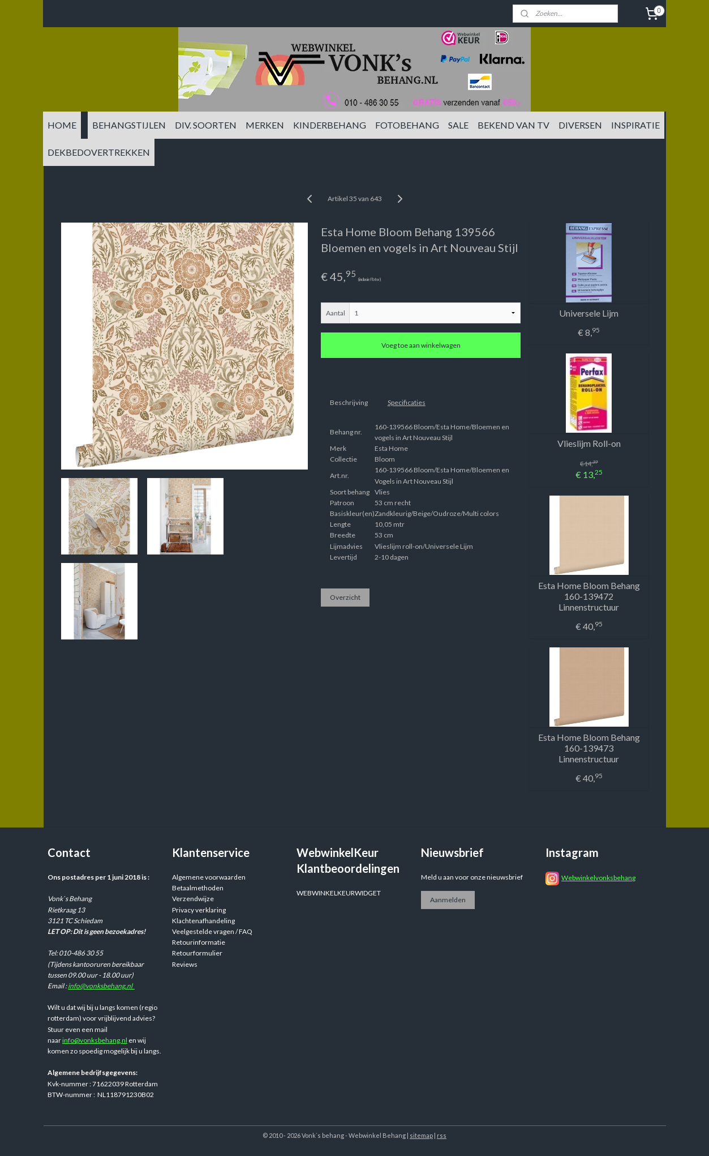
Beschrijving (348, 402)
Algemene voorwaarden (209, 877)
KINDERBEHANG (329, 125)
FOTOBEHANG (407, 125)
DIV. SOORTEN (206, 125)
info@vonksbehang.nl (101, 986)
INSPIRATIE (635, 125)
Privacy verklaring (199, 910)
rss (441, 1135)
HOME (62, 125)
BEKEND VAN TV (513, 125)
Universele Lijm (588, 313)
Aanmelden (448, 899)
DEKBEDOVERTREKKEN (99, 152)
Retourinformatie (198, 942)
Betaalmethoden (198, 888)
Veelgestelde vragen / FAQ (212, 931)
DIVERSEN (580, 125)
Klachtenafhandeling (203, 920)
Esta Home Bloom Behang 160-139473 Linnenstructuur (588, 748)
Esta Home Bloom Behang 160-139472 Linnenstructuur (588, 596)
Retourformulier (197, 953)
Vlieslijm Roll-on (588, 443)
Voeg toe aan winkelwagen (420, 345)
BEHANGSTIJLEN (129, 125)
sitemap (421, 1135)
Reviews (184, 964)
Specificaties (406, 402)
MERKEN (265, 125)
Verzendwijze (193, 898)
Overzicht (344, 597)
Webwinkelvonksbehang (598, 877)
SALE (458, 125)
